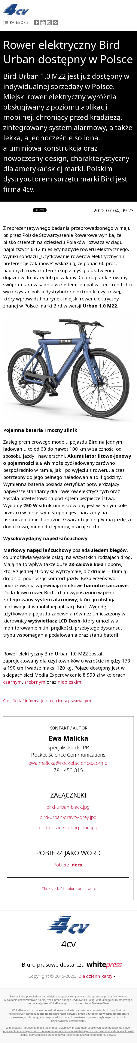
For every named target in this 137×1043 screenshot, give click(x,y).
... (68, 762)
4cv (68, 943)
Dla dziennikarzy (96, 976)
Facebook (36, 22)
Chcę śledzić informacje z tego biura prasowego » (47, 700)
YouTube (43, 22)
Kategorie (17, 22)
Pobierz (68, 864)
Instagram (49, 22)
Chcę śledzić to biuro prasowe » (68, 888)
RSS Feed (55, 22)
